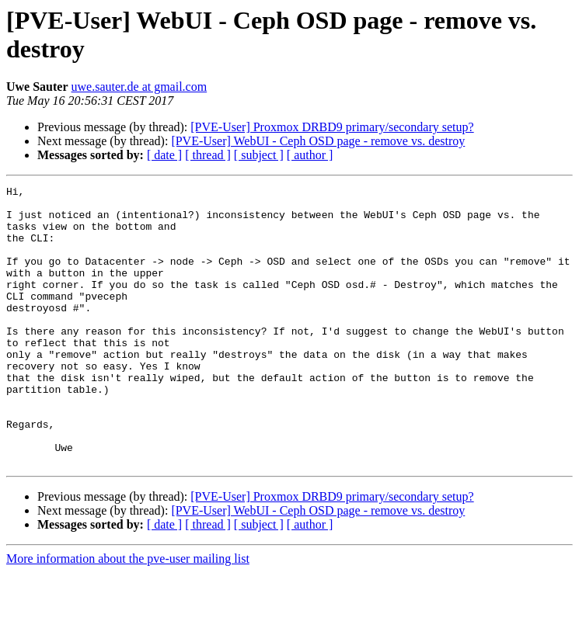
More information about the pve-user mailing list (127, 614)
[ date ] (164, 154)
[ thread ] (208, 154)
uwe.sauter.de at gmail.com (140, 86)
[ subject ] (259, 154)
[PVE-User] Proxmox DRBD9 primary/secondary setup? (331, 127)
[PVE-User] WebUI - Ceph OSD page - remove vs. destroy (318, 140)
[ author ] (310, 154)
